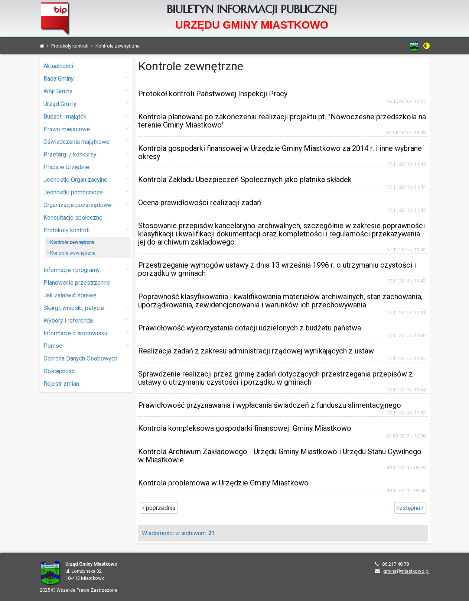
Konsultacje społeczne (72, 217)
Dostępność (59, 371)
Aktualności (58, 66)
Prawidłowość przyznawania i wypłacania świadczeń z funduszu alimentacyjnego (269, 405)
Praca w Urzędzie (86, 167)
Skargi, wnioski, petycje (86, 307)
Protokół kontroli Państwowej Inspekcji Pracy (212, 93)
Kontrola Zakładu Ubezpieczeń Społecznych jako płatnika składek (245, 179)
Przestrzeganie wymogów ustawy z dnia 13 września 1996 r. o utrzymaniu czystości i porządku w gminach (277, 269)
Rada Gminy (86, 78)
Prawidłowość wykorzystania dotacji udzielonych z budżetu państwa (249, 327)
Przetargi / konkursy (86, 154)
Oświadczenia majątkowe (86, 141)
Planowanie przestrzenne (76, 282)
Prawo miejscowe (86, 129)
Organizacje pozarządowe (86, 205)
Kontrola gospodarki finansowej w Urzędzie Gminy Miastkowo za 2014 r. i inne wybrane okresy (280, 152)
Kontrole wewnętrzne (71, 253)
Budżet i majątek (86, 116)
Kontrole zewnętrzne (70, 242)
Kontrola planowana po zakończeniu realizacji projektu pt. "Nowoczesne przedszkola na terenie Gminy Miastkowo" (282, 120)
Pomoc (86, 345)
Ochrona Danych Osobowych (80, 358)
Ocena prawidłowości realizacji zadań (199, 202)
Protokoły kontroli (86, 230)
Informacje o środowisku (86, 333)
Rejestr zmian (61, 383)
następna (410, 507)
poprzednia (158, 507)
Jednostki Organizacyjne (86, 179)
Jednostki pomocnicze (86, 192)
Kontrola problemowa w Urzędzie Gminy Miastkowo (223, 482)
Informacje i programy (86, 270)
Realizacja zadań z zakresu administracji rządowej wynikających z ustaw (256, 350)
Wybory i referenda (86, 320)
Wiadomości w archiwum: (178, 533)
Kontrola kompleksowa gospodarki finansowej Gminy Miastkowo (244, 428)
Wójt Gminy (86, 91)
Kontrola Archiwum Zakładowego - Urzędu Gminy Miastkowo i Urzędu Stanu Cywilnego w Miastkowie (279, 455)
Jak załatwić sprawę (69, 295)
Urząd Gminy (86, 103)
